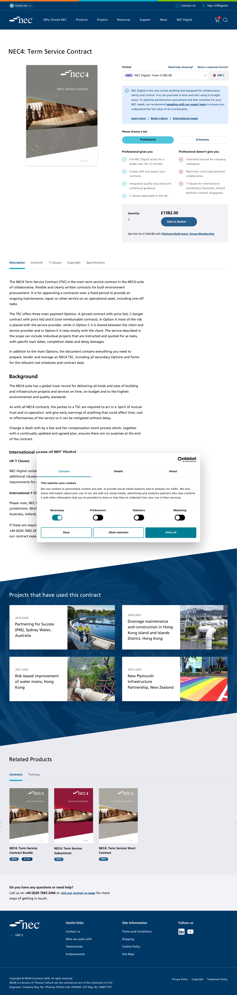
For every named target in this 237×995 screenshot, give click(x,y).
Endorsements (75, 954)
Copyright (197, 979)
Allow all (170, 532)
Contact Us (185, 6)
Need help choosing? (180, 67)
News (163, 20)
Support (145, 20)
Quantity (133, 213)
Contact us (73, 931)
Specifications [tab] (95, 262)
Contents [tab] (37, 262)
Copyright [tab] (74, 262)
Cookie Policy (131, 946)
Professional (148, 139)
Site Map (128, 954)
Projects (102, 20)
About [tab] (173, 471)
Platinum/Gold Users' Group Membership (188, 234)
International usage (185, 118)
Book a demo (159, 118)
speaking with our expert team (186, 104)
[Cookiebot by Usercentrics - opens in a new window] (180, 459)
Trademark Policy (217, 979)
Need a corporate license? (213, 67)
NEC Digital (184, 20)
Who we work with (79, 939)
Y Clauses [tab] (55, 262)
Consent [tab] (64, 471)
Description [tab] (17, 262)
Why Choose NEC (55, 20)
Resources (123, 20)
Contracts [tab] (15, 774)
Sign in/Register (214, 6)
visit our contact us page (79, 893)
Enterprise (202, 139)
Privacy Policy (180, 979)
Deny (66, 532)
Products (82, 20)
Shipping (128, 939)
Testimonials (74, 946)
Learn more (138, 118)
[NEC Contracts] (21, 20)
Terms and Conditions (137, 931)
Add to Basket (179, 222)
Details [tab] (118, 471)
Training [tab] (33, 774)
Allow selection (118, 532)
